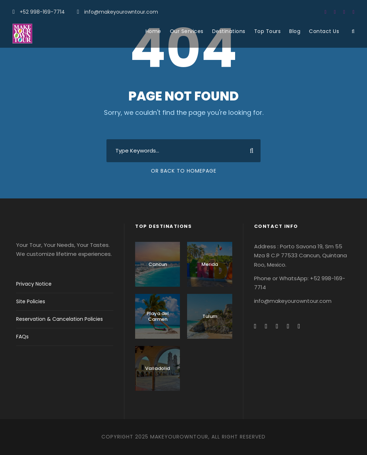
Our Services (187, 31)
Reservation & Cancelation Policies (59, 319)
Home (153, 31)
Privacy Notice (34, 283)
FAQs (22, 336)
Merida (209, 264)
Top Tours (267, 31)
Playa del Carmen (158, 316)
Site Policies (30, 301)
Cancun (157, 264)
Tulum (209, 316)
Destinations (229, 31)
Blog (294, 31)
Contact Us (324, 31)
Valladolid (157, 368)
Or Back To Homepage (183, 170)
